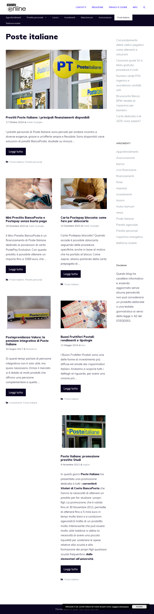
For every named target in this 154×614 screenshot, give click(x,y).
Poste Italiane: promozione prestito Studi (80, 458)
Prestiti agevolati (127, 225)
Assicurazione (105, 17)
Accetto (139, 607)
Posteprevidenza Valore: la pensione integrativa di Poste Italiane (27, 340)
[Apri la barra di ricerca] (144, 7)
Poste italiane (123, 17)
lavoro (120, 200)
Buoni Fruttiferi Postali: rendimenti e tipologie (77, 338)
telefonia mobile (126, 243)
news (119, 212)
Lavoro (55, 17)
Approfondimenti (13, 17)
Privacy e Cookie (118, 7)
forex (119, 182)
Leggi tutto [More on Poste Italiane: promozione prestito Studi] (71, 569)
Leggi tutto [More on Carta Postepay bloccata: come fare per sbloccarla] (71, 274)
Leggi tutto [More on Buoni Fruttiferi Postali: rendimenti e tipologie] (71, 388)
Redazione (97, 7)
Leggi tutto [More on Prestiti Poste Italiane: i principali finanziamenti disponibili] (16, 151)
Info (135, 7)
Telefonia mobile (13, 23)
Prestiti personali (33, 161)
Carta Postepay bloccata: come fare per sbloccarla (83, 219)
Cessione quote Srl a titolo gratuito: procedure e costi (129, 65)
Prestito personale (38, 17)
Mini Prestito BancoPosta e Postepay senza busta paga (26, 219)
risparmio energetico (129, 237)
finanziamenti (125, 176)
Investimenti (69, 17)
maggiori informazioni (120, 607)
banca (120, 164)
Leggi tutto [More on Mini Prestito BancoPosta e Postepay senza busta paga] (16, 269)
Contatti (81, 7)
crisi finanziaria (126, 170)
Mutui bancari (87, 17)
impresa (121, 188)
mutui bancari (125, 206)
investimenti (16, 402)
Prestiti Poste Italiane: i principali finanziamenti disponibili (47, 117)
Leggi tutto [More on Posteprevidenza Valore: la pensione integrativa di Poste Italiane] (16, 392)
